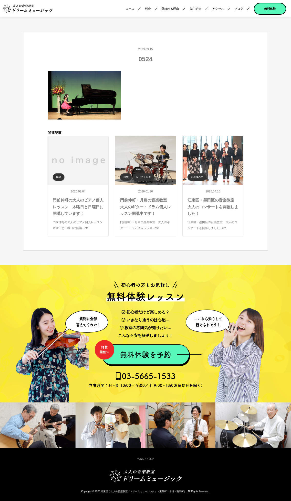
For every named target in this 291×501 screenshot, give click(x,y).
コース (129, 8)
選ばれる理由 (170, 8)
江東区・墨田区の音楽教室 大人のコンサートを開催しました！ (212, 206)
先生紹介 (195, 8)
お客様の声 (197, 177)
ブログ (238, 8)
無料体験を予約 (136, 352)
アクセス (218, 8)
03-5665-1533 (145, 379)
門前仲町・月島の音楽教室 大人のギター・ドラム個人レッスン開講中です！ (145, 206)
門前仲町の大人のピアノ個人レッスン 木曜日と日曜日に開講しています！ (78, 206)
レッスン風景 (143, 177)
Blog (58, 177)
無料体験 (270, 8)
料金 (148, 8)
